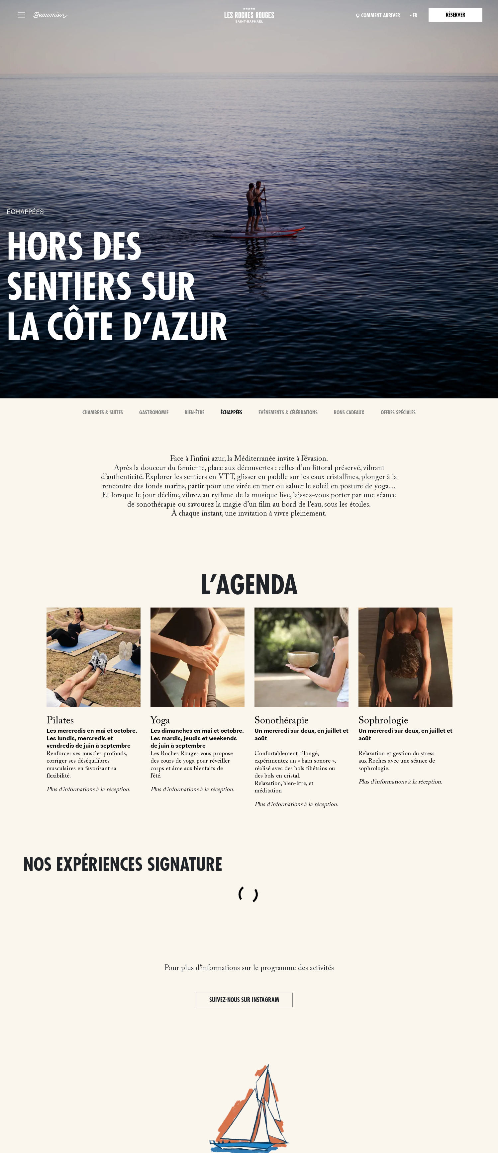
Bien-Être (194, 412)
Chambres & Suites (102, 412)
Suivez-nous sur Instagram (244, 1000)
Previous (20, 685)
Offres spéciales (398, 412)
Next (478, 685)
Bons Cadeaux (349, 412)
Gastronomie (153, 412)
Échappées (231, 412)
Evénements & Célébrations (288, 412)
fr (415, 15)
